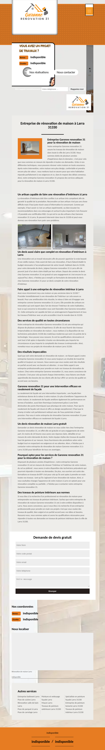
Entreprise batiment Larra (28, 696)
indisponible (30, 613)
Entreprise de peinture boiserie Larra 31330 (75, 704)
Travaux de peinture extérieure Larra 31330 (51, 707)
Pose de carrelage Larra (27, 712)
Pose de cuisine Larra (27, 699)
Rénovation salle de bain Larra (28, 704)
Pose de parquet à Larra (28, 709)
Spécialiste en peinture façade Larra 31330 (75, 698)
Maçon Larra (47, 703)
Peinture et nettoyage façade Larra (51, 698)
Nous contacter (66, 72)
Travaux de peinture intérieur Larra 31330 (74, 711)
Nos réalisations (39, 72)
